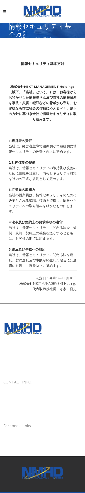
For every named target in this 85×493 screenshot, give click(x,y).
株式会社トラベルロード (22, 436)
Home (13, 38)
